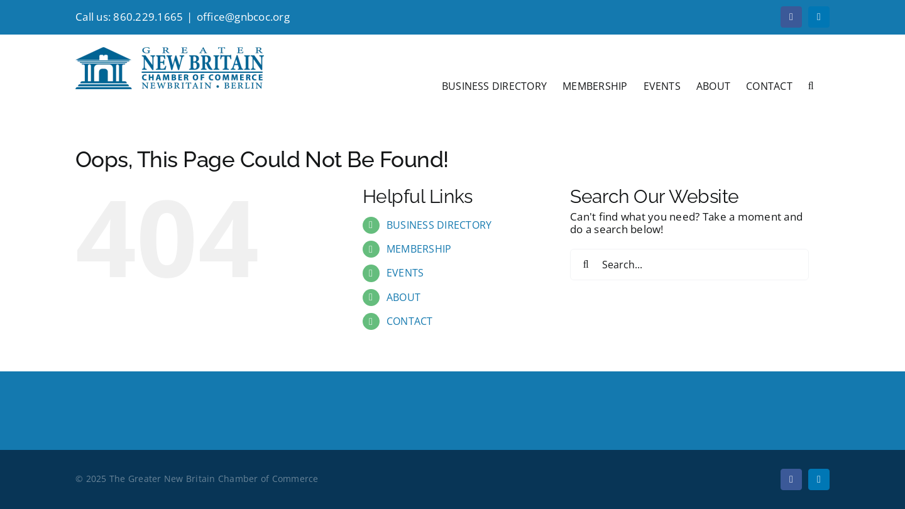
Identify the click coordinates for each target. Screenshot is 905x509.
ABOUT (403, 297)
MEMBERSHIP (419, 249)
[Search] (585, 264)
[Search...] (689, 264)
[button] (811, 84)
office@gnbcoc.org (243, 16)
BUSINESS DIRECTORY (439, 225)
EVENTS (405, 273)
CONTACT (410, 321)
